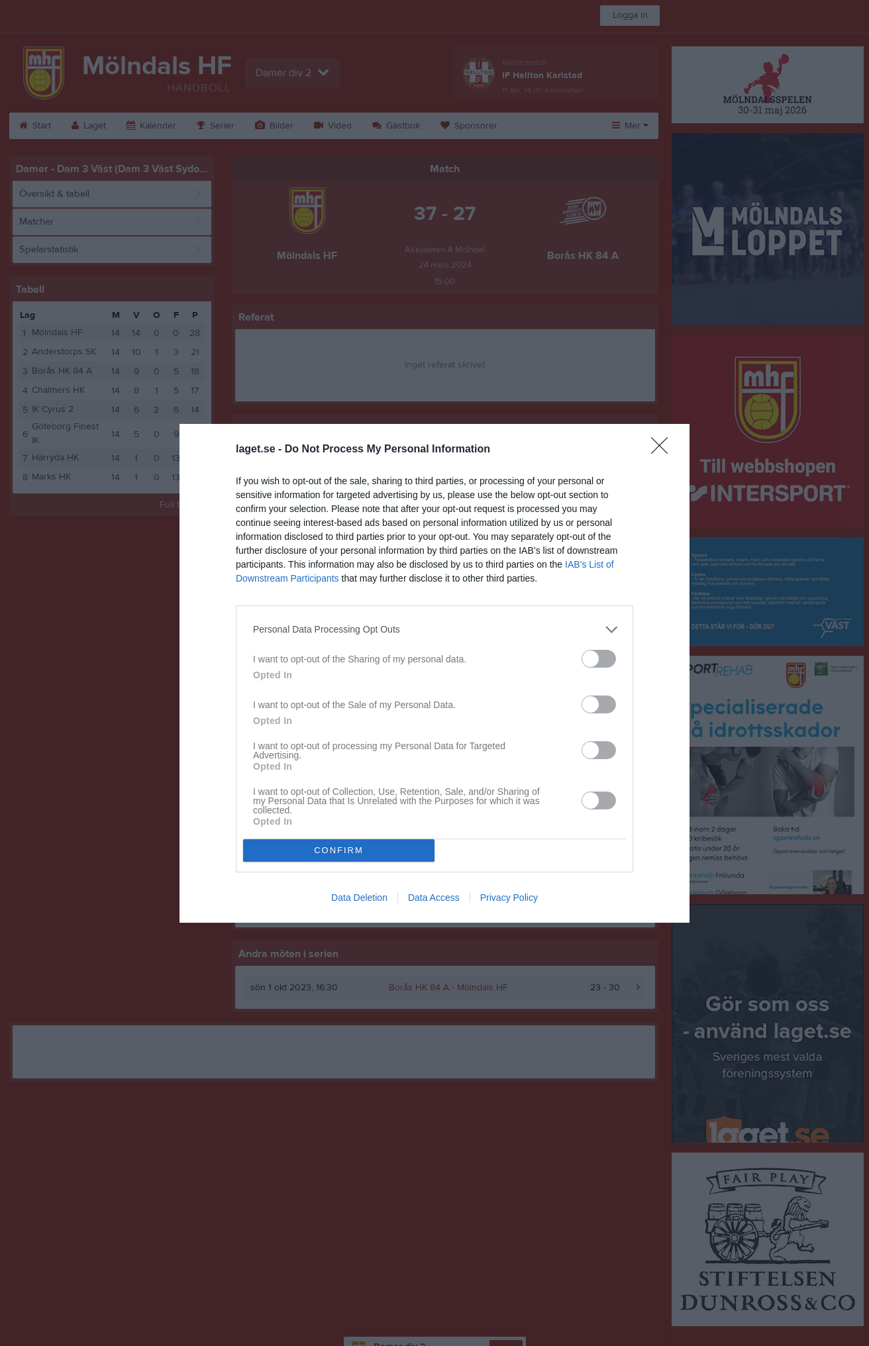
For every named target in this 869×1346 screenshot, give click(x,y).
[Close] (663, 449)
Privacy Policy (509, 897)
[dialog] (434, 673)
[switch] (599, 659)
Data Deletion (359, 897)
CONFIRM (339, 850)
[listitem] (434, 630)
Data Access (434, 897)
